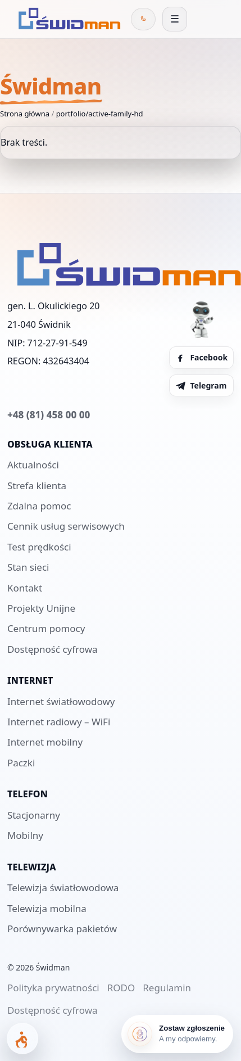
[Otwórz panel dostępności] (22, 1038)
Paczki (21, 762)
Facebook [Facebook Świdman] (201, 357)
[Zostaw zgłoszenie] (177, 1034)
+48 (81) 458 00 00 (48, 414)
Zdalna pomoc (39, 505)
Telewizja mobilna (47, 908)
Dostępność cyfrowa (52, 649)
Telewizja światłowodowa (63, 887)
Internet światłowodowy (61, 701)
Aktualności (33, 464)
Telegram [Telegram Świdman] (200, 385)
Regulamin (167, 987)
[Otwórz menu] (174, 19)
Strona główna (24, 114)
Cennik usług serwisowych (66, 526)
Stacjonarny (33, 815)
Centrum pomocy (46, 628)
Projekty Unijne (41, 608)
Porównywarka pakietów (62, 928)
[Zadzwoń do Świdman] (143, 19)
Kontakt (24, 587)
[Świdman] (67, 19)
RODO (121, 987)
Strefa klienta (36, 485)
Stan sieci (28, 567)
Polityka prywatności (53, 987)
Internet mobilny (45, 741)
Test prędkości (39, 546)
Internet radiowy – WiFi (58, 721)
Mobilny (25, 835)
